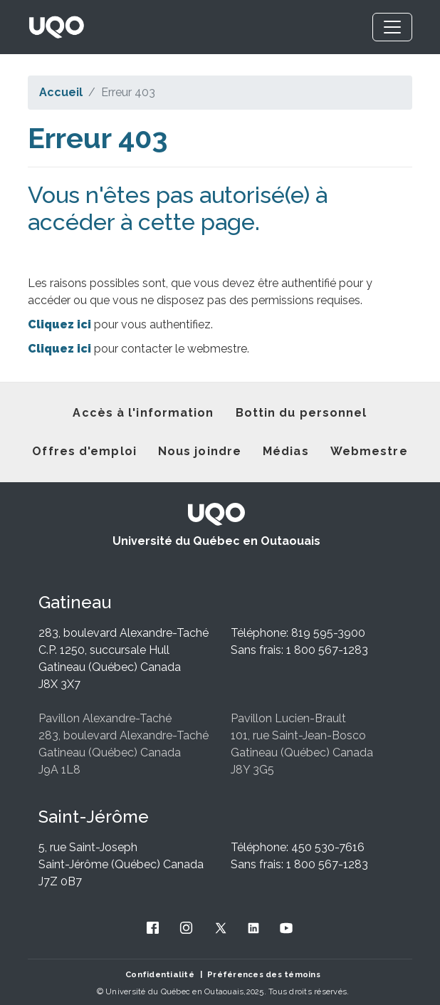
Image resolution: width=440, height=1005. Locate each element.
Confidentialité (159, 974)
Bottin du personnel (301, 413)
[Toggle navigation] (392, 27)
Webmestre (369, 451)
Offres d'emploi (84, 451)
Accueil (61, 92)
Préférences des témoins (263, 974)
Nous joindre (199, 451)
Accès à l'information (143, 413)
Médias (286, 451)
